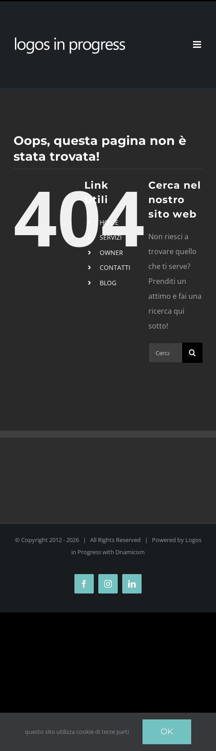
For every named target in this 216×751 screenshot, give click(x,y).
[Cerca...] (165, 353)
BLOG (108, 282)
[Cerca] (192, 353)
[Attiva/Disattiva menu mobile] (197, 44)
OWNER (111, 252)
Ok (167, 732)
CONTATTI (115, 267)
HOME (109, 222)
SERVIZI (111, 237)
